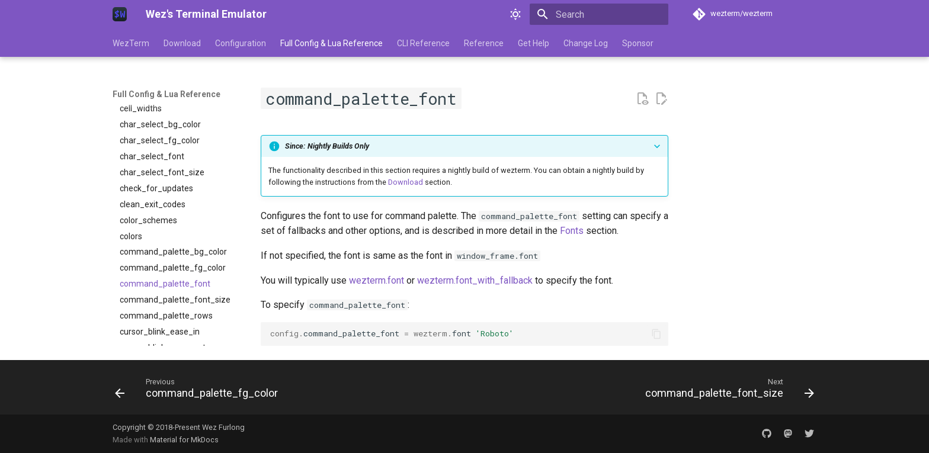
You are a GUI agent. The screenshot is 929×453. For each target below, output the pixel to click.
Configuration (240, 43)
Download (182, 43)
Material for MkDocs (184, 439)
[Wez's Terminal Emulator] (120, 14)
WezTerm (131, 43)
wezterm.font (376, 280)
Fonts (572, 230)
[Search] (599, 14)
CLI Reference (423, 43)
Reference (484, 43)
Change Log (585, 43)
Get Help (533, 43)
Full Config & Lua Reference (331, 43)
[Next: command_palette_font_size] (727, 390)
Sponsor (637, 43)
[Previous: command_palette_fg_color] (199, 390)
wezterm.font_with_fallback (475, 280)
